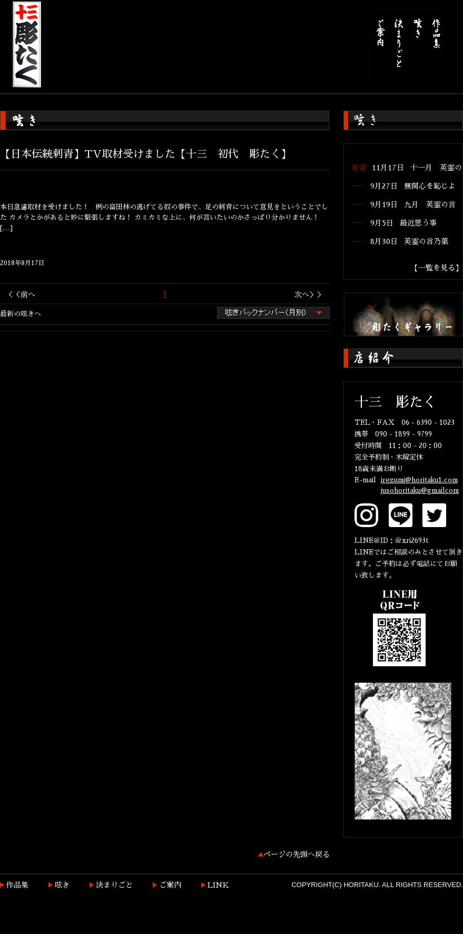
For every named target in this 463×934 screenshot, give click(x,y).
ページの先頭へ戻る (296, 854)
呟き (62, 885)
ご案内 (170, 885)
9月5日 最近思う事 (403, 223)
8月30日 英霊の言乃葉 (409, 241)
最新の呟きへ (20, 313)
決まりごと (114, 885)
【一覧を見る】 (436, 267)
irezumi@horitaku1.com (419, 479)
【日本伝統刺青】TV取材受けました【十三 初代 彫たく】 (145, 154)
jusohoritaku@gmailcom (420, 490)
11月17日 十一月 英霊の (417, 167)
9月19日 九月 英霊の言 (413, 204)
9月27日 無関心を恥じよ (413, 186)
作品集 (17, 885)
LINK (218, 885)
